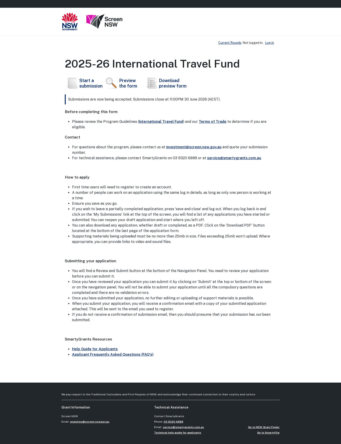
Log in (269, 43)
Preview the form (121, 83)
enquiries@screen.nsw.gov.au (89, 421)
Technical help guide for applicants (177, 432)
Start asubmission (84, 83)
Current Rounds (229, 43)
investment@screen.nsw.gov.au (193, 147)
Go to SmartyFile (268, 432)
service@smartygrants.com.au (234, 158)
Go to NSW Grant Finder (264, 427)
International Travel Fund (161, 121)
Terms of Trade (212, 121)
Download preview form (165, 83)
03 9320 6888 (173, 421)
